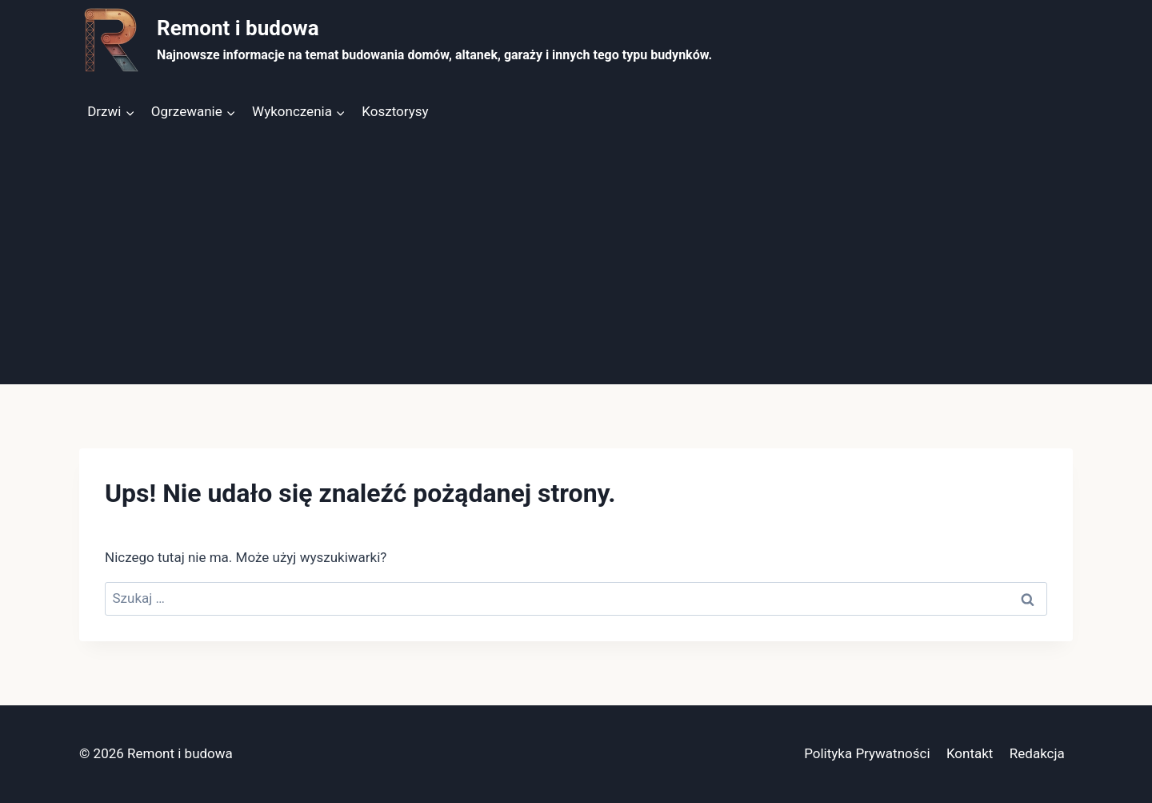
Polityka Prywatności (867, 753)
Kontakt (970, 753)
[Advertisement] (576, 264)
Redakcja (1037, 753)
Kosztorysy (395, 111)
